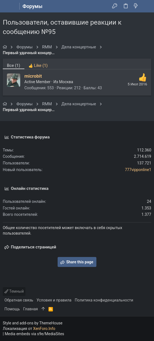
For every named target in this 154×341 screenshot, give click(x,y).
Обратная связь (18, 300)
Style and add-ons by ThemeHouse (32, 323)
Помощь (12, 309)
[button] (8, 6)
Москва (66, 82)
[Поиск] (145, 6)
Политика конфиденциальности (104, 300)
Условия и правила (54, 300)
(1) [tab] (13, 65)
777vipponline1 (138, 169)
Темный (14, 291)
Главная (30, 309)
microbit (33, 76)
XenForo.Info (44, 328)
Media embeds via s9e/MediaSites (34, 334)
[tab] (38, 64)
